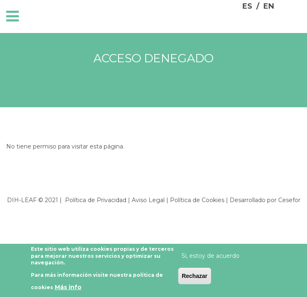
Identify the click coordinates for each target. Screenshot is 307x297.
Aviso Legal (148, 200)
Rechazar (194, 277)
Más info (68, 289)
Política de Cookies (197, 200)
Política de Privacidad (95, 200)
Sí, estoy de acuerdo (210, 257)
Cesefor (289, 200)
